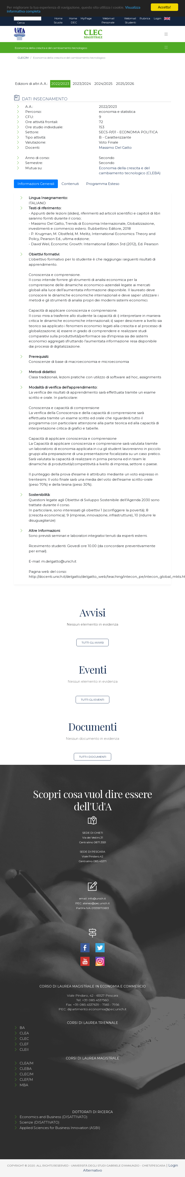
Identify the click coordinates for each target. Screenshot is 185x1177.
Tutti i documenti (92, 756)
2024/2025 (103, 83)
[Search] (27, 18)
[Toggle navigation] (166, 34)
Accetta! (164, 7)
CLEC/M (23, 57)
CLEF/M (26, 1079)
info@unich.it (97, 898)
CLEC (24, 1038)
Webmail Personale (108, 20)
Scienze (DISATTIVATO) (39, 1122)
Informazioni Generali (36, 184)
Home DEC (73, 20)
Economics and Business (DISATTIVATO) (53, 1117)
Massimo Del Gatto (115, 147)
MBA (24, 1085)
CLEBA (26, 1068)
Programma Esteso (102, 184)
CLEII (24, 1049)
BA (22, 1027)
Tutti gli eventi (92, 699)
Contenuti (70, 184)
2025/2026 (125, 83)
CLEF (24, 1044)
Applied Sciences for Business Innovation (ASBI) (60, 1128)
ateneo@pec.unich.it (96, 903)
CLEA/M (26, 1063)
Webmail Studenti (130, 20)
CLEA (24, 1033)
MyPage (86, 18)
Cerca (21, 22)
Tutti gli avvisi (93, 642)
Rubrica (145, 18)
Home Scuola (58, 20)
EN (167, 18)
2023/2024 (82, 83)
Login (157, 18)
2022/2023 (60, 83)
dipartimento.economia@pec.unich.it (96, 1009)
